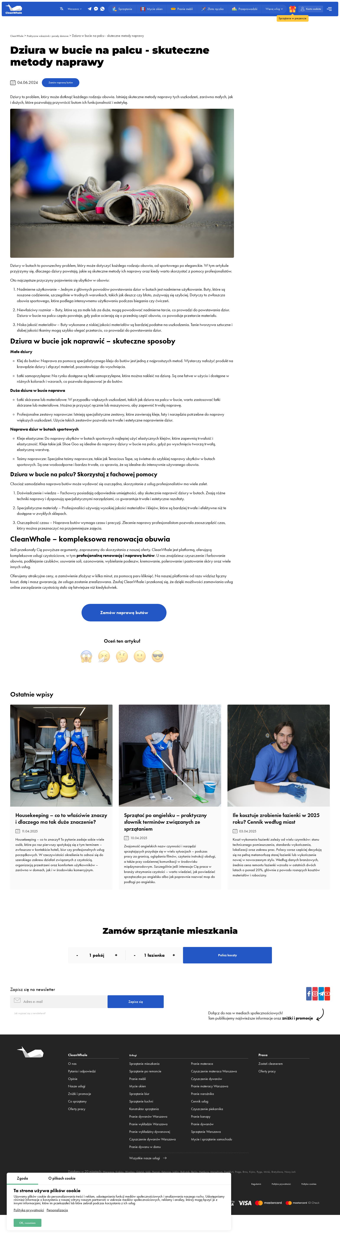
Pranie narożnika (202, 1110)
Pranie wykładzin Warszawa (148, 1140)
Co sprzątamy (77, 1117)
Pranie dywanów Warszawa (148, 1132)
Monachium (245, 1187)
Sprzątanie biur (139, 1110)
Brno (281, 1187)
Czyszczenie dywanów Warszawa (152, 1155)
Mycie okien (137, 1102)
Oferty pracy (76, 1125)
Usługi (134, 1071)
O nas (72, 1079)
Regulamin (238, 1204)
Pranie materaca (202, 1079)
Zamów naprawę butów (68, 84)
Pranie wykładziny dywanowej (149, 1148)
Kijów (289, 1187)
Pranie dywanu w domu (145, 1163)
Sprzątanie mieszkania (144, 1079)
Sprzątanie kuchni (141, 1117)
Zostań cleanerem (270, 1079)
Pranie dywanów (202, 1140)
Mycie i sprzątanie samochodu (211, 1155)
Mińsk (308, 1187)
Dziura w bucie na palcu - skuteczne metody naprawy (124, 36)
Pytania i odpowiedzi (82, 1087)
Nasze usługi (76, 1102)
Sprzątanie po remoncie (145, 1087)
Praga (272, 1187)
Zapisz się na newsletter (32, 1001)
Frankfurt (261, 1187)
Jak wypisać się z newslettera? (34, 1029)
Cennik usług (199, 1117)
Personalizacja (57, 1208)
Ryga (298, 1187)
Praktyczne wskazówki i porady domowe (58, 36)
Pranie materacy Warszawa (209, 1102)
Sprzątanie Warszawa (206, 1148)
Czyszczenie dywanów (206, 1095)
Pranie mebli (137, 1095)
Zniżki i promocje (79, 1110)
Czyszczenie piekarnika (207, 1125)
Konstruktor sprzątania (144, 1125)
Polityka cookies (305, 1204)
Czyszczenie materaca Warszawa (214, 1087)
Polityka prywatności (29, 1208)
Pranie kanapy (200, 1132)
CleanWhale (18, 36)
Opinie (72, 1095)
